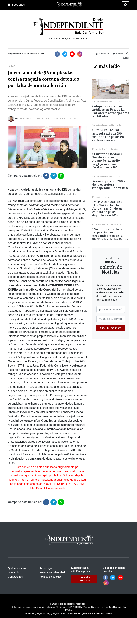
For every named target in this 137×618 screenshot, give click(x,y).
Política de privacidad (52, 572)
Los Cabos (116, 149)
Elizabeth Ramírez (100, 149)
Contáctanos (15, 576)
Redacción (97, 197)
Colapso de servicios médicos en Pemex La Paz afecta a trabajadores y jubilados (110, 111)
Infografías (102, 53)
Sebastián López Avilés (103, 101)
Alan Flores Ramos (31, 118)
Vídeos (118, 53)
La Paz (11, 66)
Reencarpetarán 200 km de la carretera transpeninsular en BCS (110, 184)
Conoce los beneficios (84, 579)
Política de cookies (51, 576)
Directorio (13, 572)
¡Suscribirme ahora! (110, 328)
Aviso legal (46, 568)
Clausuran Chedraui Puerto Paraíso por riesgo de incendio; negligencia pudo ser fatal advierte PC (108, 160)
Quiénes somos (17, 568)
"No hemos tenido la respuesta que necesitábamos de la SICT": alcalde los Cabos (110, 234)
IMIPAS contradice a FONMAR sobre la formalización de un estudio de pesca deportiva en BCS (107, 208)
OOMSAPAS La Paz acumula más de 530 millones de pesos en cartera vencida (108, 135)
